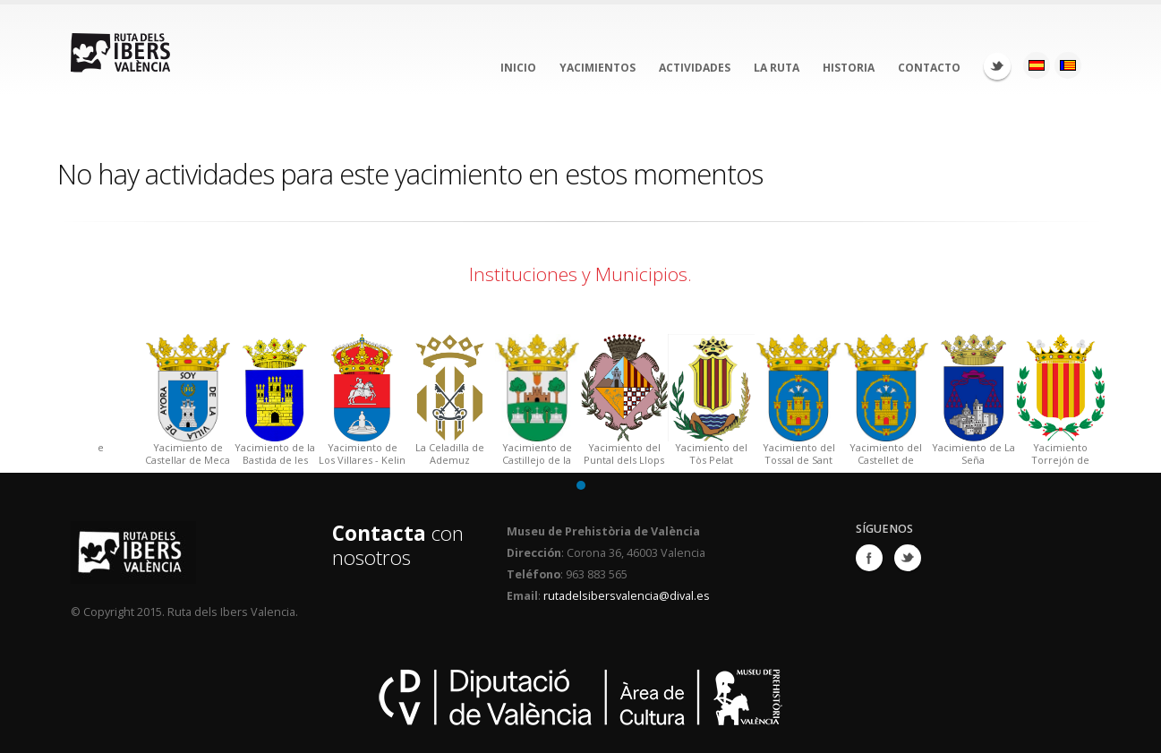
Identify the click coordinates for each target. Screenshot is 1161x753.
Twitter (997, 66)
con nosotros (398, 545)
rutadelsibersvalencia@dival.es (626, 595)
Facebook (869, 557)
